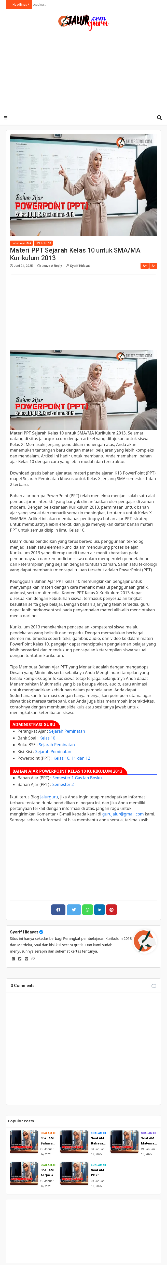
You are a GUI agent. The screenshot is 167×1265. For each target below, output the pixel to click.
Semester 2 (63, 784)
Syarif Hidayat (24, 931)
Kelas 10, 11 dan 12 (71, 758)
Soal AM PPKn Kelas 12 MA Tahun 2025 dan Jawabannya (98, 1173)
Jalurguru (49, 797)
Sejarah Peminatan (67, 731)
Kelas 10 (47, 738)
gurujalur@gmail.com (123, 814)
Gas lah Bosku (88, 778)
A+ (145, 266)
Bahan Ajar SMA (21, 243)
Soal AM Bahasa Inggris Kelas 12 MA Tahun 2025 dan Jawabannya (98, 1141)
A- (153, 266)
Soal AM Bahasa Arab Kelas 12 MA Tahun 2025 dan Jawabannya (47, 1141)
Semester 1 (63, 778)
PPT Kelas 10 (43, 243)
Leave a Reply (52, 266)
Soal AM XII (47, 1133)
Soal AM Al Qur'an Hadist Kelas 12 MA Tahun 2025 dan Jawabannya (47, 1173)
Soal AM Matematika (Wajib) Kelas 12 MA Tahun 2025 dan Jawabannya (148, 1141)
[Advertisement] (88, 69)
